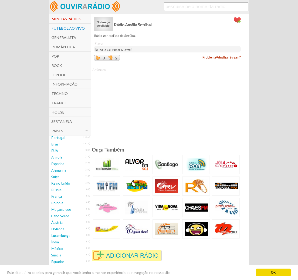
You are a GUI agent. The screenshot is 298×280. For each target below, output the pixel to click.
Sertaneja (61, 121)
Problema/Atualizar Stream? (222, 57)
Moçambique (61, 209)
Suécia (56, 255)
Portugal (58, 137)
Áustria (57, 222)
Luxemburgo (61, 235)
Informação (64, 84)
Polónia (57, 203)
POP (55, 56)
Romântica (63, 47)
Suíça (55, 177)
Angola (56, 157)
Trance (59, 102)
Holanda (57, 229)
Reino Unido (60, 183)
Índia (55, 242)
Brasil (55, 144)
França (56, 196)
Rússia (56, 190)
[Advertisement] (167, 104)
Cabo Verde (60, 216)
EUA (54, 151)
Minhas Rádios (66, 19)
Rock (56, 65)
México (57, 248)
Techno (59, 93)
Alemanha (58, 170)
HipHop (58, 75)
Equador (57, 261)
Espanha (57, 164)
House (57, 112)
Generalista (63, 37)
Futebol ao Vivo (68, 28)
